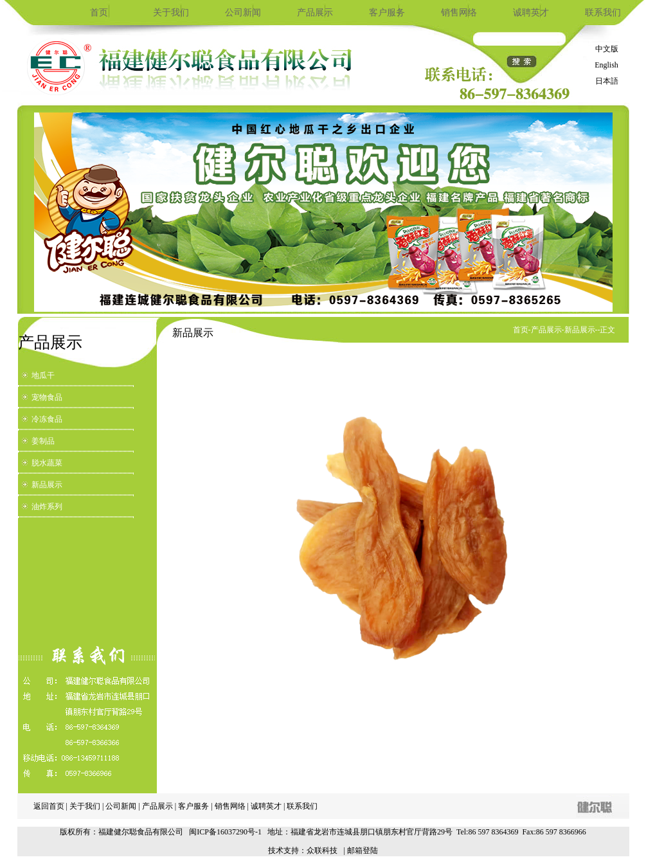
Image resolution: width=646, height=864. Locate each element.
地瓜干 (43, 375)
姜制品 (43, 441)
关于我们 (171, 12)
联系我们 (603, 12)
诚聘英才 (531, 12)
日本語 (606, 81)
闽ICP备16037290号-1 (225, 831)
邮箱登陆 (362, 850)
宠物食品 (46, 397)
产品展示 (315, 12)
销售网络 (459, 12)
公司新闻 (243, 12)
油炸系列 (46, 506)
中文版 (606, 48)
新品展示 (46, 484)
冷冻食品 (46, 419)
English (606, 64)
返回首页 (48, 806)
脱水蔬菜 (46, 462)
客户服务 (387, 12)
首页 (99, 12)
